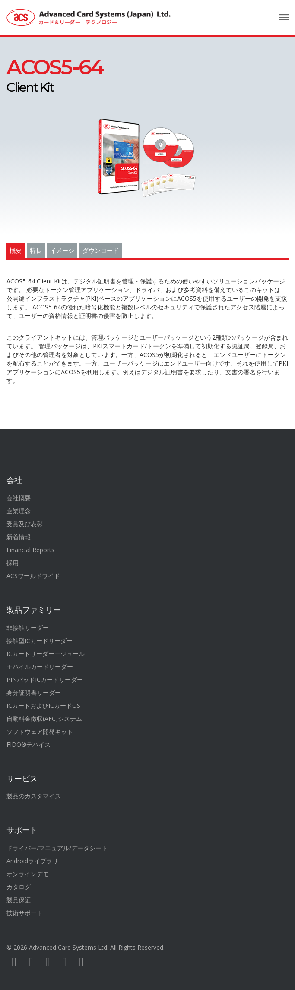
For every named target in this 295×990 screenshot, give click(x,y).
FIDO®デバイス (28, 744)
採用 (12, 563)
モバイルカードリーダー (39, 666)
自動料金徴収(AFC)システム (44, 718)
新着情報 (18, 537)
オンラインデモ (27, 874)
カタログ (18, 887)
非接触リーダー (27, 628)
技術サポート (24, 913)
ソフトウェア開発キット (39, 731)
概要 (16, 250)
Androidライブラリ (32, 861)
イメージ (62, 250)
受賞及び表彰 (24, 524)
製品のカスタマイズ (33, 796)
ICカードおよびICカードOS (43, 705)
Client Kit (54, 76)
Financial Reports (30, 550)
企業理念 (18, 511)
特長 (36, 250)
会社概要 (18, 498)
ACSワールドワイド (33, 576)
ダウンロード (100, 250)
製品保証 (18, 900)
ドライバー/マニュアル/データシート (57, 848)
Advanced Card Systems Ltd (68, 947)
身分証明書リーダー (33, 692)
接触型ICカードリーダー (39, 640)
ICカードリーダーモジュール (45, 653)
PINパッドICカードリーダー (44, 679)
